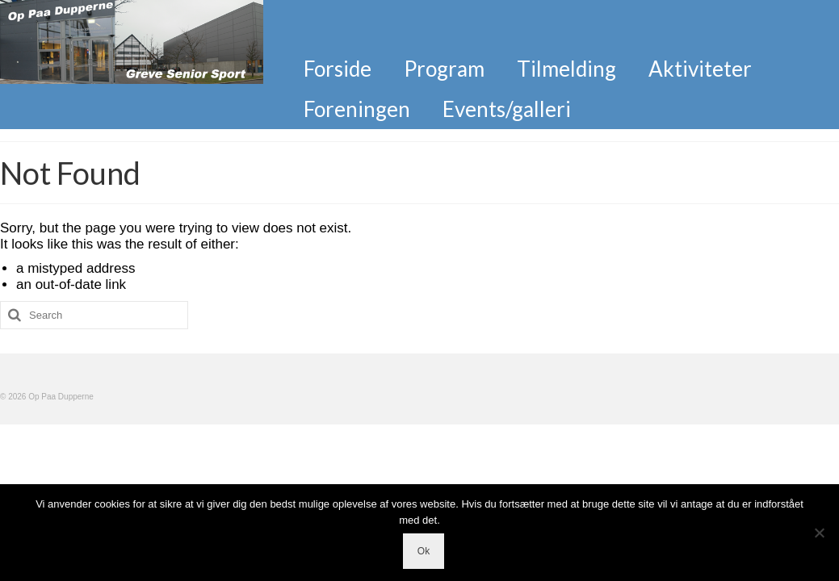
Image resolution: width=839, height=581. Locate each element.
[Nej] (819, 533)
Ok (423, 551)
